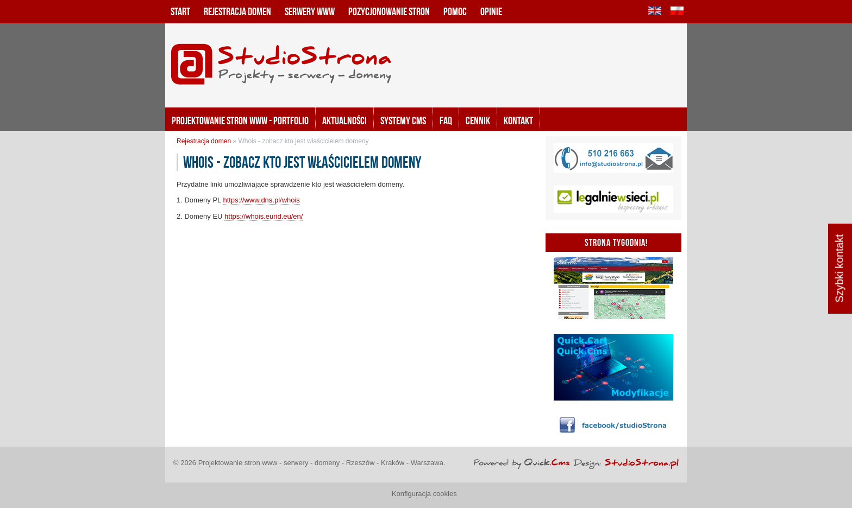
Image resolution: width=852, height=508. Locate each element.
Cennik (478, 120)
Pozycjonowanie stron (389, 11)
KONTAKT (518, 120)
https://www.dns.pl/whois (261, 200)
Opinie (491, 11)
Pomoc (455, 11)
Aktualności (344, 120)
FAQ (446, 120)
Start (180, 11)
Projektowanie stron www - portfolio (240, 120)
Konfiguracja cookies (424, 494)
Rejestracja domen (237, 11)
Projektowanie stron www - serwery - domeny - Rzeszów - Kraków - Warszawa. (322, 463)
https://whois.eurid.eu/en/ (263, 216)
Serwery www (310, 11)
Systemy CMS (403, 120)
